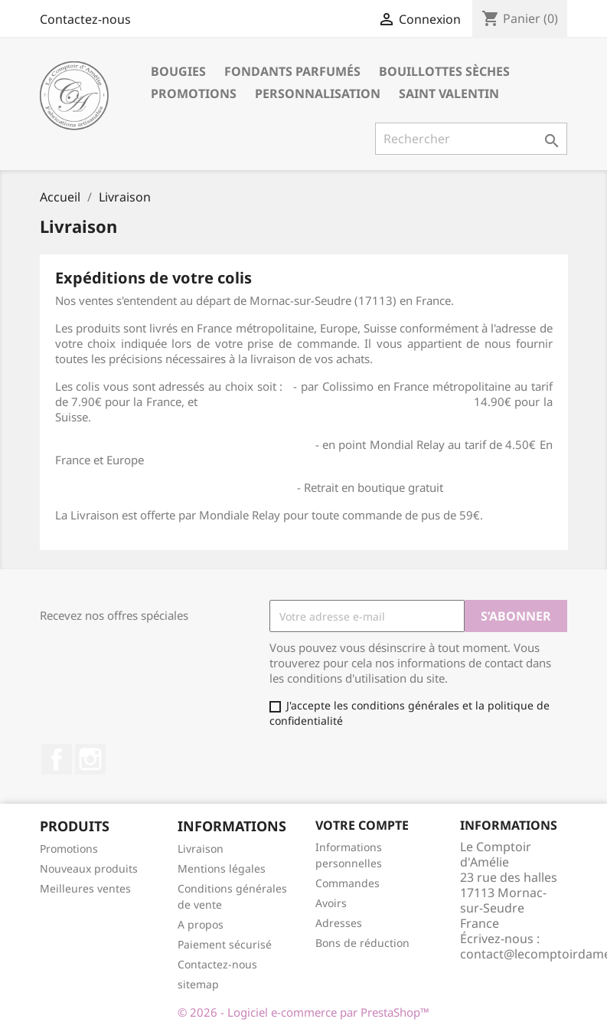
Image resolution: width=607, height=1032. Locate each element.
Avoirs (331, 903)
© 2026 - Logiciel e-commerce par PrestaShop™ (303, 1012)
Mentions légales (222, 868)
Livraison (201, 848)
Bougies (178, 71)
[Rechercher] (471, 139)
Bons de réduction (362, 942)
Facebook (56, 759)
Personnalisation (317, 93)
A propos (201, 924)
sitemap (198, 984)
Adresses (338, 923)
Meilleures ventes (85, 888)
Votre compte (362, 825)
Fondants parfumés (292, 71)
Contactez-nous (85, 19)
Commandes (347, 883)
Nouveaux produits (89, 868)
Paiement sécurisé (225, 944)
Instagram (90, 759)
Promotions (194, 93)
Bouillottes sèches (444, 71)
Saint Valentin (449, 93)
